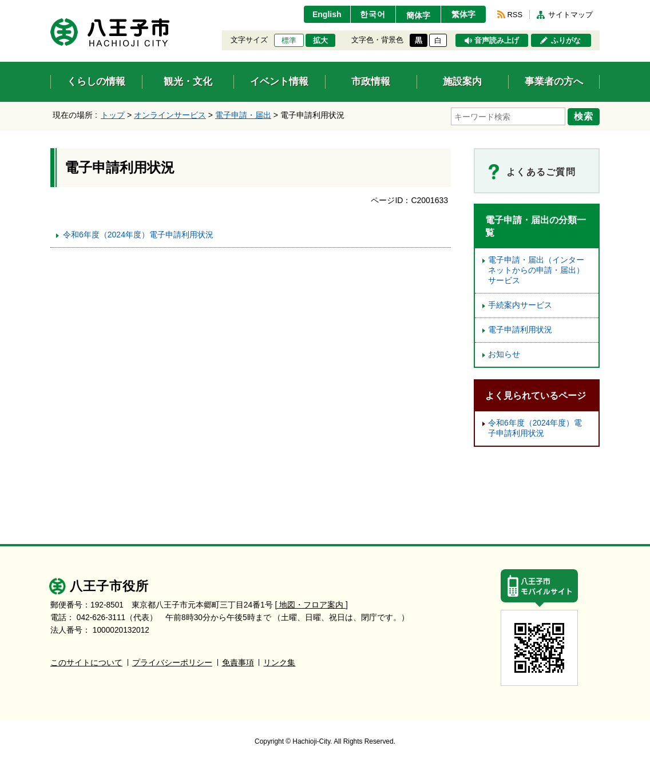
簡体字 (418, 15)
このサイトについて (86, 662)
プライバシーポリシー (172, 662)
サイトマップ (570, 14)
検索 (583, 116)
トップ (113, 115)
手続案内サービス (520, 305)
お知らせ (504, 354)
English (327, 14)
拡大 (320, 41)
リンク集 (279, 662)
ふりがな (566, 41)
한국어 (373, 14)
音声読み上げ (496, 41)
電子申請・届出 (243, 115)
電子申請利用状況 (520, 330)
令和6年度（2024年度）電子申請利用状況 (138, 234)
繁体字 (463, 14)
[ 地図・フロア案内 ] (311, 605)
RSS (515, 14)
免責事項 (238, 662)
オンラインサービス (170, 115)
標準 (289, 41)
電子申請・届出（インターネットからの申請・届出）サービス (536, 270)
